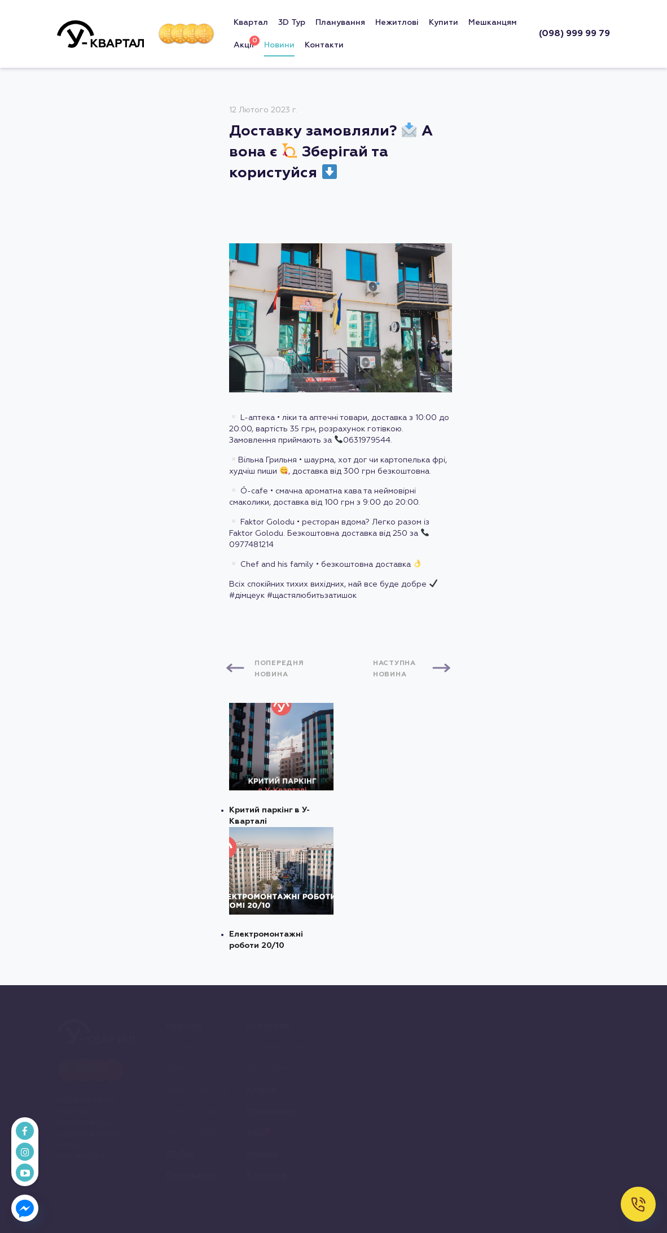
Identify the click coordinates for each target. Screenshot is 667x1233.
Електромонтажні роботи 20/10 (281, 888)
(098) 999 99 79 (574, 33)
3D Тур (291, 23)
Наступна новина (394, 669)
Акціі (244, 43)
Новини (279, 45)
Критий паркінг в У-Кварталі (281, 764)
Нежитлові (397, 23)
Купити (443, 23)
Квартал (251, 23)
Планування (340, 23)
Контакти (324, 45)
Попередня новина (279, 669)
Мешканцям (492, 23)
